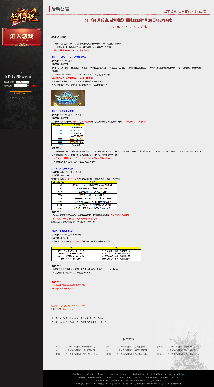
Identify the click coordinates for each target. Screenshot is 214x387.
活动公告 (200, 11)
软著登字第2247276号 (140, 374)
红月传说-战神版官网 (60, 306)
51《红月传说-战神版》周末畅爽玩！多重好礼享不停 (83, 322)
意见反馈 (89, 374)
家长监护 (101, 374)
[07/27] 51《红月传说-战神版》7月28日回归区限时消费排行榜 (82, 350)
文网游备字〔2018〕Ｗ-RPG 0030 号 (169, 374)
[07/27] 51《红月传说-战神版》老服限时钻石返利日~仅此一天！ (134, 350)
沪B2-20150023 (131, 377)
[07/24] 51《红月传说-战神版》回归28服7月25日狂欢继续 (182, 354)
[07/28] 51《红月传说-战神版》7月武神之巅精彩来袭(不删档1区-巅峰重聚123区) (141, 347)
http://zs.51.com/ (78, 306)
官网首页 (184, 11)
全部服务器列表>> (21, 93)
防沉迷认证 (77, 374)
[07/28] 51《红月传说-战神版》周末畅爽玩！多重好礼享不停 (81, 347)
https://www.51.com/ (71, 309)
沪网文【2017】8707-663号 (169, 377)
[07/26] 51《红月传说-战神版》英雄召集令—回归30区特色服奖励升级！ (86, 354)
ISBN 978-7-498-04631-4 (118, 374)
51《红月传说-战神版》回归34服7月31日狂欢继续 (81, 318)
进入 (34, 85)
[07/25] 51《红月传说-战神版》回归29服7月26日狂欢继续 (131, 354)
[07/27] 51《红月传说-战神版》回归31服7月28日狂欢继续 (182, 350)
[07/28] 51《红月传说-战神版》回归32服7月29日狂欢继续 (182, 347)
